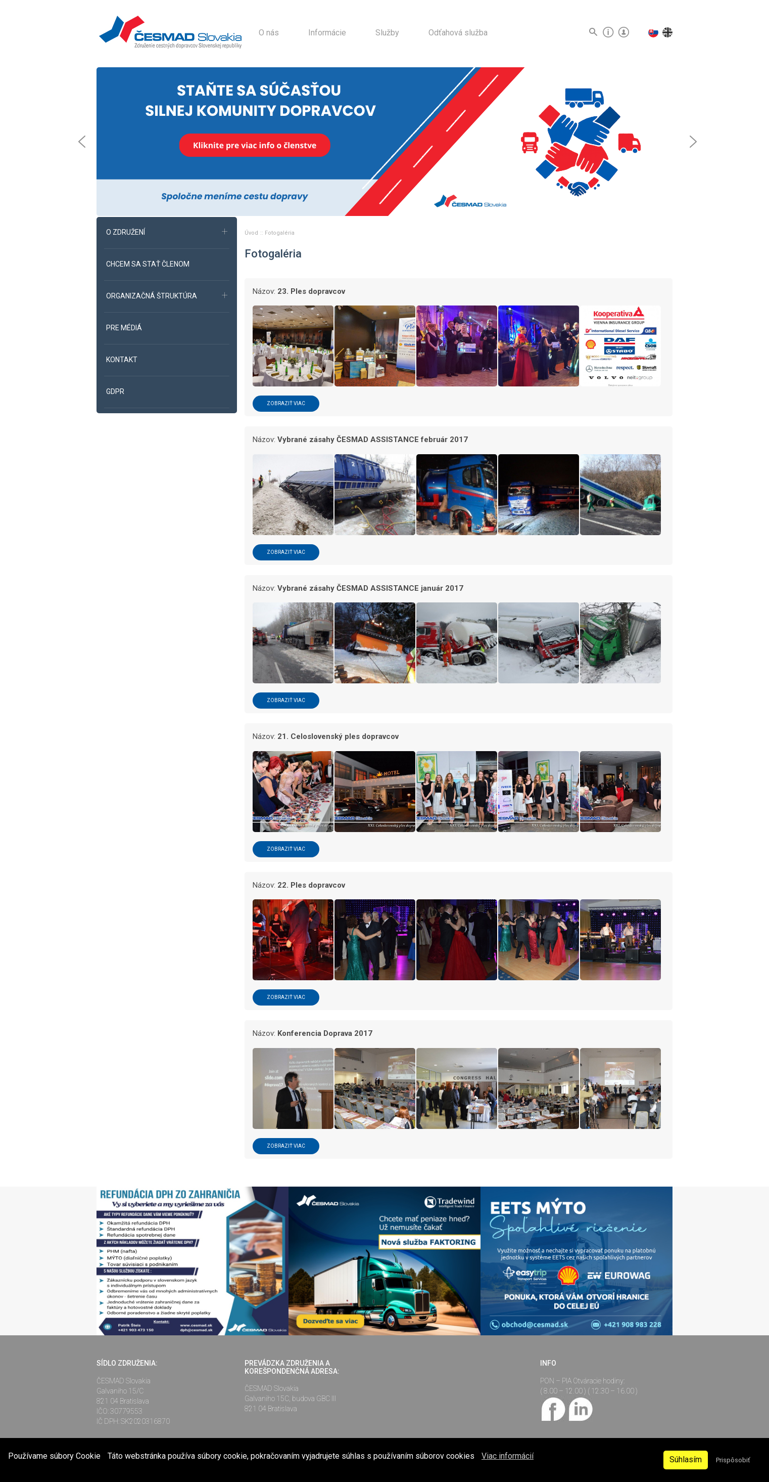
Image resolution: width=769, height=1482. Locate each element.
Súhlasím (685, 1459)
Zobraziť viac (286, 403)
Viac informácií (508, 1456)
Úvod (252, 233)
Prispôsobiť (733, 1460)
